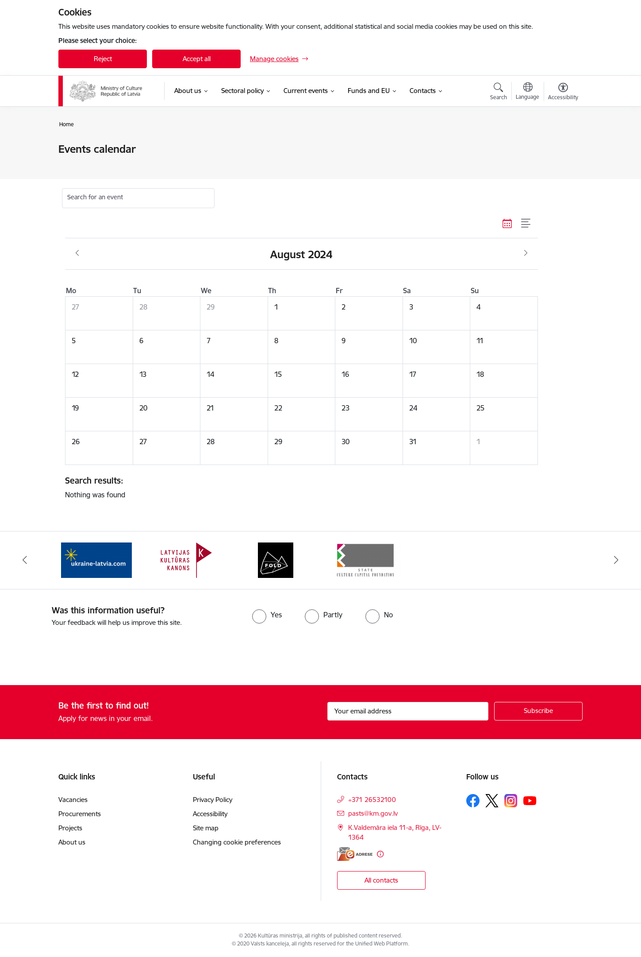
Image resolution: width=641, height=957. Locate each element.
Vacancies (73, 799)
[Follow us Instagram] (511, 800)
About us (71, 842)
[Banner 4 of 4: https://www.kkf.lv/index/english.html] (365, 559)
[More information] (380, 854)
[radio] (267, 614)
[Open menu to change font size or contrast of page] (563, 92)
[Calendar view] (507, 223)
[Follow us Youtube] (530, 800)
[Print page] (561, 145)
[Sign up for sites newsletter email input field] (408, 711)
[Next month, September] (525, 253)
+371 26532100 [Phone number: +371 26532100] (372, 799)
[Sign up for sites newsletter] (538, 711)
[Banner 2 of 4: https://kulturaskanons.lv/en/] (186, 559)
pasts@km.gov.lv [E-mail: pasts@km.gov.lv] (373, 813)
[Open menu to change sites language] (527, 92)
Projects (70, 828)
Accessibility (211, 814)
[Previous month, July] (77, 253)
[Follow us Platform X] (492, 800)
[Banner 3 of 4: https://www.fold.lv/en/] (275, 559)
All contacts (381, 880)
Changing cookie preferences (237, 842)
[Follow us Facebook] (473, 800)
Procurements (79, 814)
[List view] (526, 223)
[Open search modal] (498, 92)
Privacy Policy (212, 799)
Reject (103, 58)
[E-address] (354, 854)
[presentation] (74, 652)
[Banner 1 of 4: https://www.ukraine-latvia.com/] (96, 559)
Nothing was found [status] (298, 487)
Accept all (197, 58)
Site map (206, 828)
